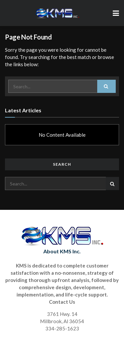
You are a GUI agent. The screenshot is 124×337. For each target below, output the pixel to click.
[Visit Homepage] (57, 13)
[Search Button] (106, 86)
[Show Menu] (116, 13)
